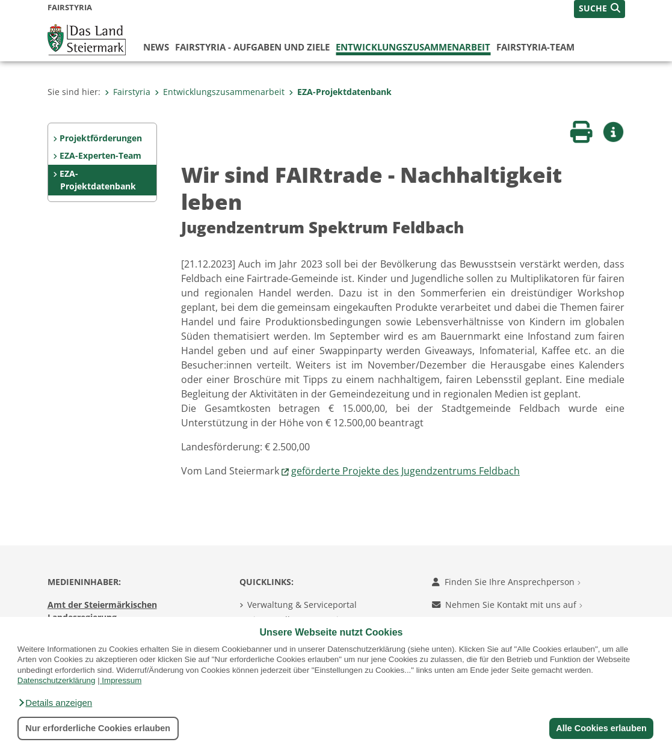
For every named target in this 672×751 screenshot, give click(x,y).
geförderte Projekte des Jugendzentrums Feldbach (405, 470)
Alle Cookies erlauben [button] (601, 728)
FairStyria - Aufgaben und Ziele (252, 47)
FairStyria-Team (535, 47)
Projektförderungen (101, 138)
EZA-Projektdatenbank (340, 91)
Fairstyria (127, 91)
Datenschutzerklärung (56, 680)
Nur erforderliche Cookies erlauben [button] (97, 728)
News (156, 47)
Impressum (121, 680)
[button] (54, 703)
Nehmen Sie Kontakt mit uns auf (507, 604)
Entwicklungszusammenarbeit (413, 47)
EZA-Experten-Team (100, 155)
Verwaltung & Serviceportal (302, 604)
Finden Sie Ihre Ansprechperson (506, 581)
